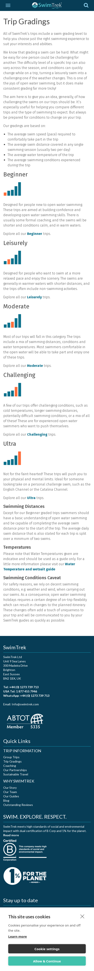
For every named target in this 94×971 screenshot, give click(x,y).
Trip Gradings (12, 761)
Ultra (31, 498)
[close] (82, 916)
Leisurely (34, 297)
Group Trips (11, 757)
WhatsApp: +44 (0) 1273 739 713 (26, 695)
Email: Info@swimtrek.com (21, 704)
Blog (6, 800)
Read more (11, 835)
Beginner (34, 234)
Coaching (9, 765)
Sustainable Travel (15, 774)
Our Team (10, 792)
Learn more (17, 936)
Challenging (37, 434)
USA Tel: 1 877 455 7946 (20, 691)
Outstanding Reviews (18, 805)
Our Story (10, 787)
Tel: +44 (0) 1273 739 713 (21, 687)
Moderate (35, 366)
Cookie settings (47, 949)
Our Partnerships (15, 770)
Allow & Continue (47, 961)
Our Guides (11, 796)
